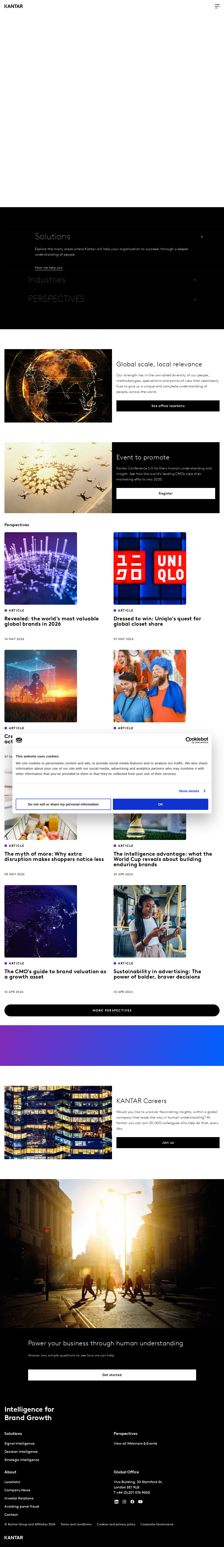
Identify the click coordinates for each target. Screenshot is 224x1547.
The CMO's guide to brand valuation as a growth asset (55, 974)
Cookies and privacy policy (116, 1524)
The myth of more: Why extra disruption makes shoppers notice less (54, 857)
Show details (189, 791)
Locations (12, 1482)
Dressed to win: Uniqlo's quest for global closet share (157, 621)
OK (160, 804)
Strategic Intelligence (21, 1460)
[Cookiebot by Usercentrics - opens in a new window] (189, 740)
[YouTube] (116, 1503)
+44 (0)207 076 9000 (133, 1493)
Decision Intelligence (21, 1452)
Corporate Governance (157, 1524)
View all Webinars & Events (135, 1444)
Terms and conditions (76, 1524)
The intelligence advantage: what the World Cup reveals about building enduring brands (163, 860)
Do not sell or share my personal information (63, 804)
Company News (17, 1490)
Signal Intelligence (19, 1444)
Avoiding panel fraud (21, 1507)
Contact (10, 1515)
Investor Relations (18, 1498)
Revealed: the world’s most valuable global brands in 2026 (51, 621)
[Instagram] (124, 1503)
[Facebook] (132, 1503)
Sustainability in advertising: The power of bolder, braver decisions (157, 974)
